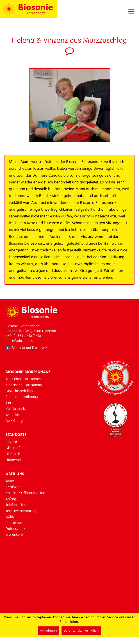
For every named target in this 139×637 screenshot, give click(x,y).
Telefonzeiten (16, 505)
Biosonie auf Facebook (29, 348)
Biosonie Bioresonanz (28, 372)
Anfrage (12, 499)
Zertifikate (14, 487)
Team (10, 481)
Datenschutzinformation (81, 630)
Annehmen (48, 630)
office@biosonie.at (20, 341)
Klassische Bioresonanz (24, 385)
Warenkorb (14, 534)
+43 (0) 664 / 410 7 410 (23, 336)
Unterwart (13, 460)
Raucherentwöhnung (22, 397)
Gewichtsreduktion (20, 391)
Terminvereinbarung (22, 511)
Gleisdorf (13, 448)
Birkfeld (11, 442)
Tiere (9, 403)
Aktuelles (13, 415)
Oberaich (13, 454)
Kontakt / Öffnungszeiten (25, 493)
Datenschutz (15, 529)
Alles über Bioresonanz (24, 379)
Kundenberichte (18, 409)
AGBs (10, 517)
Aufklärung (14, 420)
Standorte (16, 434)
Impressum (14, 522)
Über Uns (15, 474)
